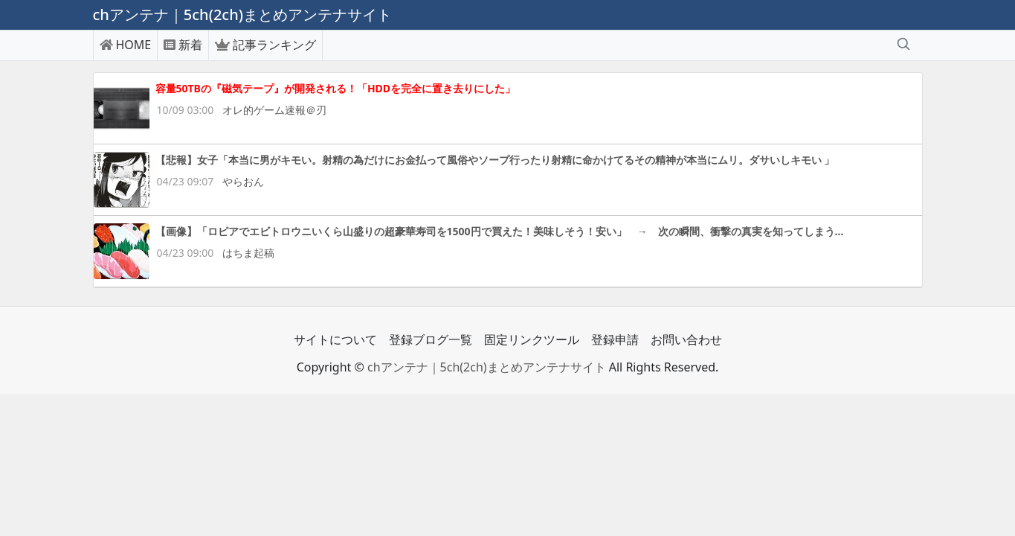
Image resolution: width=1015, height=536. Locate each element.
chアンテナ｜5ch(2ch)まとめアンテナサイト (486, 367)
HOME (126, 44)
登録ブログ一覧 (430, 339)
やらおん (243, 181)
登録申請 (615, 339)
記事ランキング (265, 44)
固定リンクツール (531, 339)
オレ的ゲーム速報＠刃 (274, 110)
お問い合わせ (686, 339)
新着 (183, 44)
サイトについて (335, 339)
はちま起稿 (248, 253)
